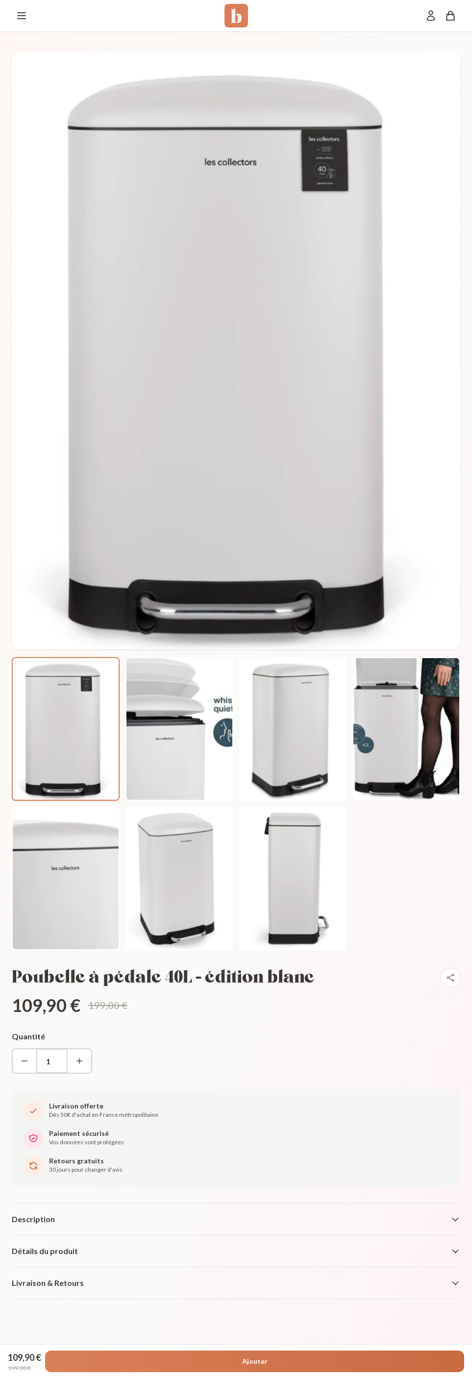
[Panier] (450, 15)
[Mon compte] (431, 15)
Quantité (28, 1036)
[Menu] (21, 15)
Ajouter (255, 1361)
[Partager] (450, 977)
